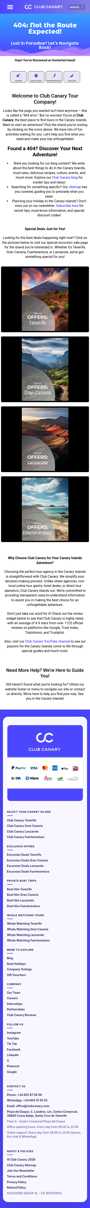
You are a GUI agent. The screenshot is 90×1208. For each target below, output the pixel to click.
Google (12, 1072)
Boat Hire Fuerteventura (23, 906)
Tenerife (18, 81)
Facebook (13, 1049)
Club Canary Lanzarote (23, 831)
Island (77, 7)
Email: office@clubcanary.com (28, 1106)
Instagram (14, 1032)
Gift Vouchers (16, 975)
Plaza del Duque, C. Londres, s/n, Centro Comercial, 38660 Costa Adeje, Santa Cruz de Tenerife (42, 1114)
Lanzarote (72, 81)
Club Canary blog (65, 177)
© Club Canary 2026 (21, 1159)
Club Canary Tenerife (21, 820)
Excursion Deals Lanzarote (25, 866)
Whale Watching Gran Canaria (27, 929)
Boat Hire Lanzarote (20, 900)
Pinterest (13, 1066)
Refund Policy (16, 1187)
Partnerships (16, 1009)
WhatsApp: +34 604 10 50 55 (27, 1100)
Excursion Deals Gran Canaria (27, 860)
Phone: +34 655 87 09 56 (24, 1095)
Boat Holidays (16, 964)
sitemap (75, 187)
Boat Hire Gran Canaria (22, 894)
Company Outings (19, 969)
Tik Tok (12, 1044)
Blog (10, 958)
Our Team (13, 992)
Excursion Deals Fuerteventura (28, 871)
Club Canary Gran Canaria (25, 826)
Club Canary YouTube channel (47, 641)
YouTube (13, 1038)
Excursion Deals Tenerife (24, 854)
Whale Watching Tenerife (24, 923)
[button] (10, 7)
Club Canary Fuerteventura (25, 837)
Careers (12, 998)
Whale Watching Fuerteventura (28, 940)
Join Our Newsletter (20, 1170)
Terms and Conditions (22, 1176)
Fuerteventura (54, 80)
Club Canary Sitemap (21, 1165)
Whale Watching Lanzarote (25, 935)
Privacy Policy (16, 1182)
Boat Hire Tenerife (19, 889)
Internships (15, 1004)
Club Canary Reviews (21, 1015)
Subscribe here (67, 206)
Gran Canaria (36, 81)
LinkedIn (13, 1055)
